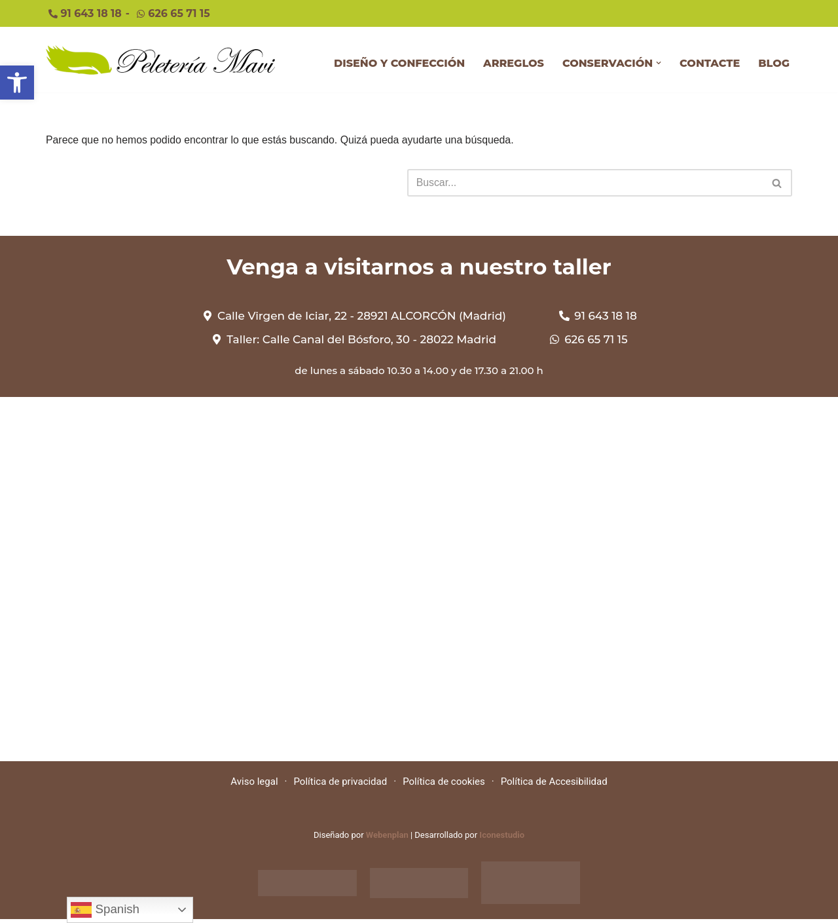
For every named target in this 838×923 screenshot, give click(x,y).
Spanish (105, 909)
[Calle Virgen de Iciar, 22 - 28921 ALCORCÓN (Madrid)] (419, 584)
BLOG (774, 64)
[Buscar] (585, 183)
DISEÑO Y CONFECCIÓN (399, 64)
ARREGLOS (513, 64)
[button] (658, 63)
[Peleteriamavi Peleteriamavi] (160, 60)
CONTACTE (710, 64)
